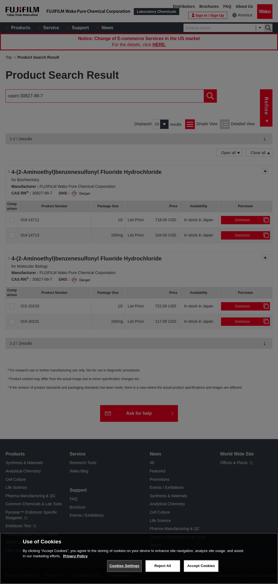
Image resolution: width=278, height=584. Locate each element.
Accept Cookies (201, 566)
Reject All (162, 566)
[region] (139, 558)
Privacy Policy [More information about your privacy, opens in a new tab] (75, 556)
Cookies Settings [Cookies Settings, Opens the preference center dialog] (125, 566)
